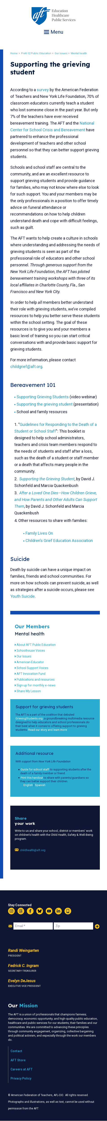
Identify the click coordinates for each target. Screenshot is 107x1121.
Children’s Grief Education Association (59, 540)
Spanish (40, 785)
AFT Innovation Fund (31, 673)
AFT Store (18, 1060)
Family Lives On (39, 533)
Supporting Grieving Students (43, 396)
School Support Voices (32, 668)
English (28, 785)
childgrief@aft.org (26, 366)
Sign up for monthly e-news (36, 685)
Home (14, 53)
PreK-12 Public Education (36, 53)
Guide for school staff (35, 769)
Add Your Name (97, 926)
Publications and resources (36, 679)
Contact (16, 1051)
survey (43, 89)
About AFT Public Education (36, 645)
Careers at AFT (22, 1069)
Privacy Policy (21, 1078)
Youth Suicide (22, 596)
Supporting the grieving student (45, 404)
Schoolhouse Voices (31, 650)
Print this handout (32, 777)
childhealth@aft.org (32, 850)
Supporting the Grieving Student (47, 478)
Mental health (79, 53)
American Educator (30, 662)
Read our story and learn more (47, 729)
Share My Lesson (29, 691)
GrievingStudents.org (29, 718)
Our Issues (61, 53)
